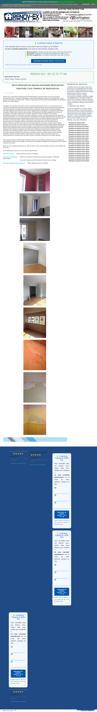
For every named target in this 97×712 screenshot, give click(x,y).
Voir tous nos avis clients (18, 463)
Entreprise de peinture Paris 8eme (79, 138)
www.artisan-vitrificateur (10, 157)
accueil (8, 25)
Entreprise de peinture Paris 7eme (79, 136)
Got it (93, 4)
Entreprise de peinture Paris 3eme (79, 128)
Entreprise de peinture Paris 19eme (79, 159)
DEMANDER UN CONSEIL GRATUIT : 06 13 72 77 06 (48, 61)
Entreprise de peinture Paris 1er (78, 124)
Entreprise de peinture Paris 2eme (79, 126)
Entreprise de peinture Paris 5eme (79, 132)
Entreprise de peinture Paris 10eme (79, 142)
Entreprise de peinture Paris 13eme (79, 147)
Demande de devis (62, 25)
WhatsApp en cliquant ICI (64, 2)
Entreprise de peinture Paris (77, 123)
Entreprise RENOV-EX (87, 710)
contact (76, 25)
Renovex (18, 25)
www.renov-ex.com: (9, 153)
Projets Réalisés (46, 25)
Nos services (30, 25)
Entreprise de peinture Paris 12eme (79, 145)
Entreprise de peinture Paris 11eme (79, 143)
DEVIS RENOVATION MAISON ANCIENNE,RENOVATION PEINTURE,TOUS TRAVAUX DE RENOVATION (38, 87)
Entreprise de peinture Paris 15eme (79, 151)
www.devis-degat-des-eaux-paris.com (14, 163)
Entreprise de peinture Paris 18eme (79, 157)
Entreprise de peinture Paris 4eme (79, 130)
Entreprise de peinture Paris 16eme (79, 153)
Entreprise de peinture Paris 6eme (79, 134)
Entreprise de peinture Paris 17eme (79, 155)
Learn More (86, 4)
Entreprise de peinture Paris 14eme (79, 149)
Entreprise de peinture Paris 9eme (79, 140)
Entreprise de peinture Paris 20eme (79, 161)
